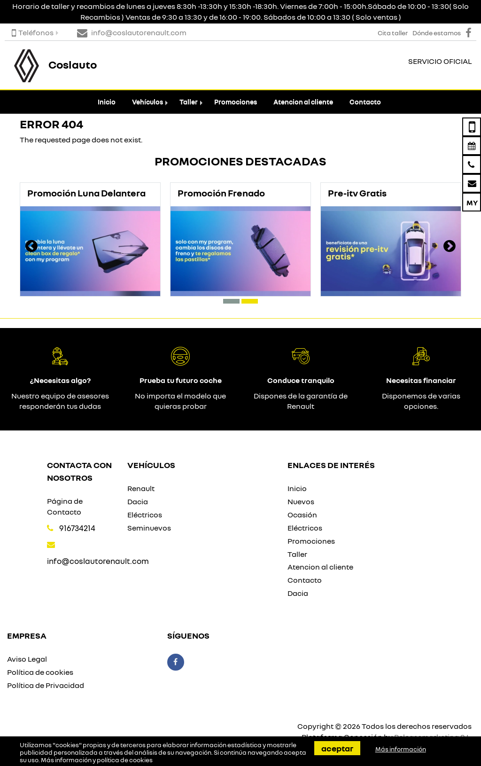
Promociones (235, 102)
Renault (141, 488)
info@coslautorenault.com (98, 561)
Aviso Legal (27, 659)
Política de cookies (40, 672)
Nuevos (300, 501)
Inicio (107, 102)
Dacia (137, 501)
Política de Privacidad (45, 685)
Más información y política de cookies (97, 760)
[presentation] (31, 247)
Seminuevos (149, 527)
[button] (231, 301)
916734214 (77, 528)
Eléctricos (144, 514)
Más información (400, 749)
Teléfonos (33, 32)
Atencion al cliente (303, 102)
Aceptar (337, 748)
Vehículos (147, 102)
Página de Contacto (65, 506)
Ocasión (302, 514)
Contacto (365, 102)
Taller (188, 102)
